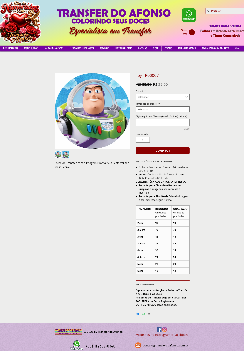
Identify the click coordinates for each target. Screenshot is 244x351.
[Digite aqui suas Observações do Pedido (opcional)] (162, 122)
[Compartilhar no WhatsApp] (143, 314)
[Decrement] (138, 139)
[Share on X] (149, 314)
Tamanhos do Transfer (148, 103)
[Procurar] (224, 11)
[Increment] (147, 139)
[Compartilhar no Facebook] (138, 314)
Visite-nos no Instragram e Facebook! (162, 335)
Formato (141, 91)
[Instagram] (164, 329)
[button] (188, 32)
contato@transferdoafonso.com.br (165, 345)
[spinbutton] (142, 139)
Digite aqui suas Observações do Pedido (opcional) (161, 116)
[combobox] (163, 97)
